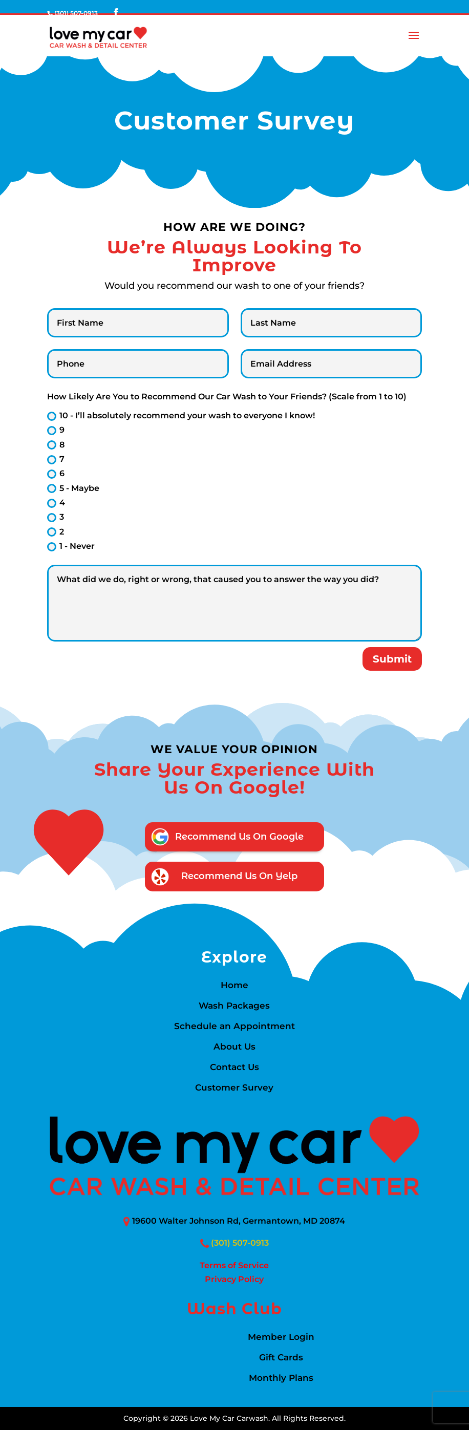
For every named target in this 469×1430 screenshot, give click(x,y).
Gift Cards (281, 1358)
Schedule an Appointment (234, 1026)
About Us (234, 1047)
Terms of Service (234, 1265)
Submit (392, 659)
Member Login (281, 1337)
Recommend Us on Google (239, 836)
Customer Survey (234, 1088)
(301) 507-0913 (240, 1243)
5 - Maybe (73, 488)
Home (234, 985)
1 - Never (71, 546)
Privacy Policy (234, 1279)
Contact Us (234, 1067)
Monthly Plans (281, 1378)
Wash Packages (234, 1006)
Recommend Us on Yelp (239, 876)
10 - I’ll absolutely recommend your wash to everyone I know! (181, 416)
